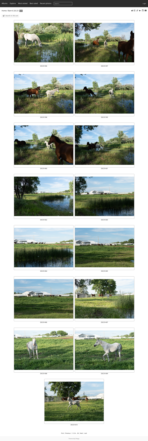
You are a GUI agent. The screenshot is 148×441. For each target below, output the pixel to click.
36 (78, 433)
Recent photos (45, 3)
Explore (13, 3)
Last (85, 433)
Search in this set (11, 16)
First (62, 433)
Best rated (34, 3)
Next (81, 433)
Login (144, 3)
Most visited (22, 3)
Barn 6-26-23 (13, 10)
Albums (5, 3)
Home (4, 10)
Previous (68, 433)
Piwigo (77, 438)
